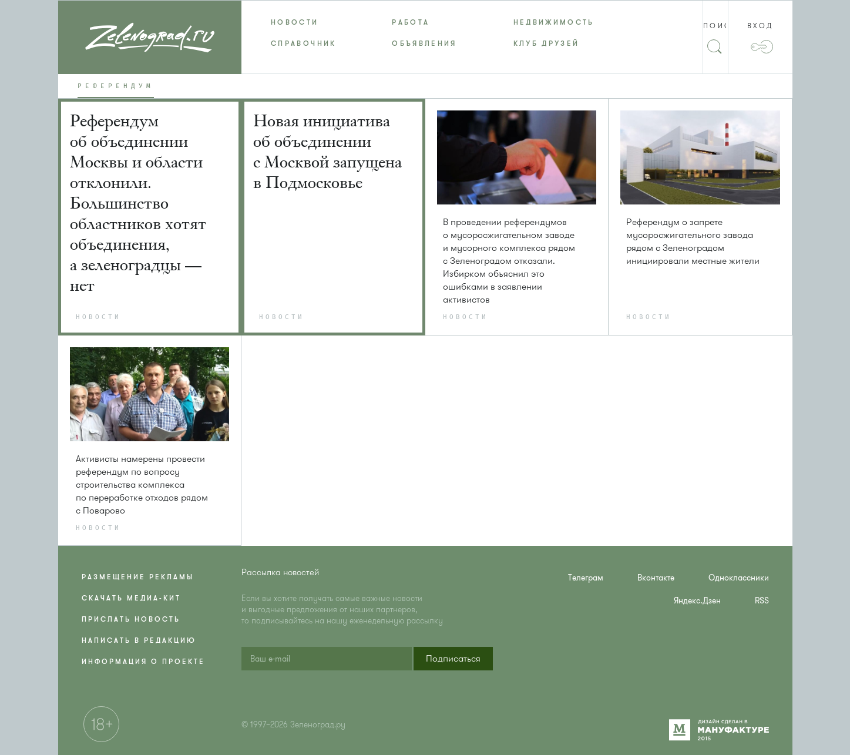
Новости (295, 22)
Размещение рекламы (138, 577)
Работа (410, 22)
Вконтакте (655, 577)
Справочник (304, 43)
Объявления (424, 43)
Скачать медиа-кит (131, 598)
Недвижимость (553, 22)
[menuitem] (301, 22)
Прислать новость (131, 619)
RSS (762, 600)
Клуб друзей (546, 43)
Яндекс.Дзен (697, 600)
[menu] (425, 33)
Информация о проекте (143, 661)
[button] (453, 658)
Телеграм (585, 577)
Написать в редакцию (139, 640)
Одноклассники (738, 577)
